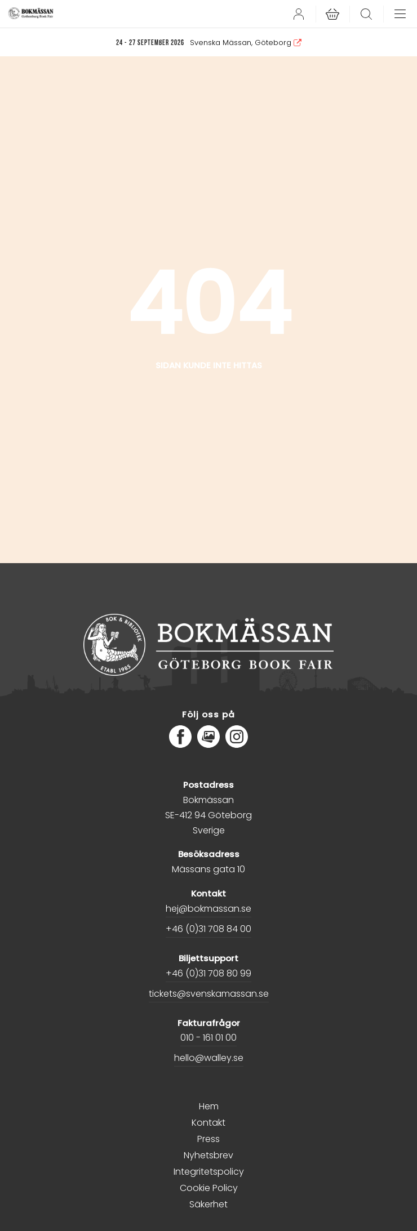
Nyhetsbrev (208, 1155)
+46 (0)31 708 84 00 (208, 928)
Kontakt (208, 1122)
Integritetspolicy (209, 1171)
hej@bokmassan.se (208, 908)
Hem (209, 1106)
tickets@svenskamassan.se (209, 993)
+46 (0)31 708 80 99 (208, 973)
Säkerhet (208, 1204)
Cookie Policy (209, 1187)
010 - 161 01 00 (208, 1037)
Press (208, 1138)
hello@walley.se (208, 1057)
